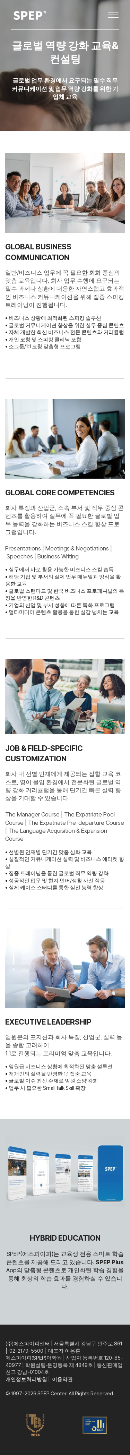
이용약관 (62, 1379)
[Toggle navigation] (113, 14)
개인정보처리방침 (26, 1379)
